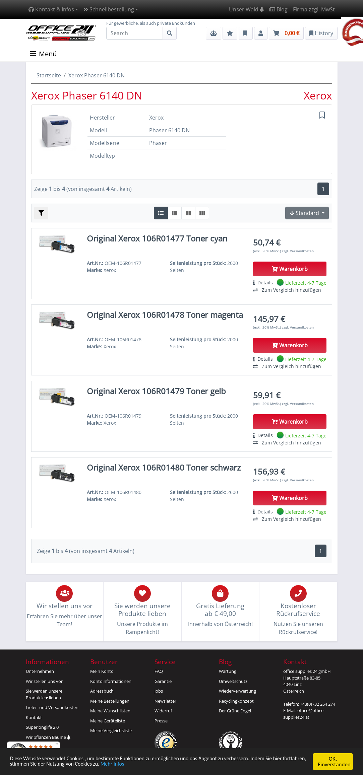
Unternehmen (40, 671)
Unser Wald (246, 9)
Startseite (49, 75)
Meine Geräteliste (107, 721)
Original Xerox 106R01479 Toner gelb (156, 391)
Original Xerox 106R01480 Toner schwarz (164, 467)
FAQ (159, 671)
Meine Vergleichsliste (111, 730)
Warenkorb (290, 269)
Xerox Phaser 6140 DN (96, 75)
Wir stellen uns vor (44, 681)
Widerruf (163, 711)
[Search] (134, 33)
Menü (43, 53)
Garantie (163, 681)
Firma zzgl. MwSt (314, 9)
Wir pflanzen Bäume (48, 737)
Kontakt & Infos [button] (51, 9)
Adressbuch (102, 691)
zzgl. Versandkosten (298, 251)
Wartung (227, 671)
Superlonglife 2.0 (42, 727)
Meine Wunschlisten (110, 711)
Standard (305, 213)
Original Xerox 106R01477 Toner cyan (157, 238)
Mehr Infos (145, 765)
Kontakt (34, 717)
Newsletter (165, 701)
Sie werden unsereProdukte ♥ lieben (44, 694)
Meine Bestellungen (109, 701)
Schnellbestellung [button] (108, 9)
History (321, 33)
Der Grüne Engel (235, 711)
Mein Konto (102, 671)
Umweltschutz (233, 681)
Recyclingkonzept (236, 701)
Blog (278, 9)
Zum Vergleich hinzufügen (287, 290)
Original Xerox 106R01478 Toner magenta (165, 314)
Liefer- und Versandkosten (52, 707)
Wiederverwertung (237, 691)
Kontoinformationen (110, 681)
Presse (161, 721)
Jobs (159, 691)
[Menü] (56, 746)
